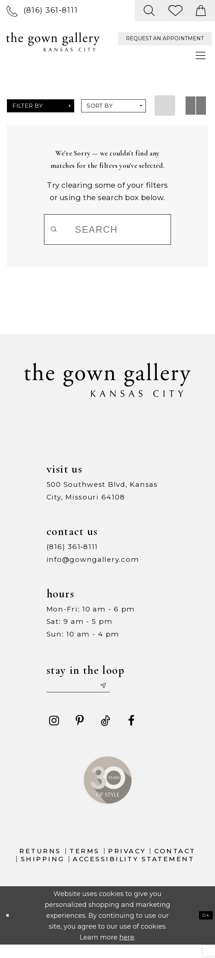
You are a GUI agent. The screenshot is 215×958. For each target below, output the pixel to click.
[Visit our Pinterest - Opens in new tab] (79, 733)
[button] (40, 106)
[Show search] (149, 10)
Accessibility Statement (133, 871)
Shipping (42, 871)
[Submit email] (135, 695)
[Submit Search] (59, 229)
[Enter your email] (97, 695)
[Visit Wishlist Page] (176, 10)
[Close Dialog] (10, 928)
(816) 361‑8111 (72, 552)
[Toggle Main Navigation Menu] (201, 55)
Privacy (127, 863)
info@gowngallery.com (93, 565)
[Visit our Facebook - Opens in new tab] (131, 733)
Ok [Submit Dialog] (202, 928)
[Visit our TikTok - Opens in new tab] (105, 733)
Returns (40, 863)
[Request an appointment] (165, 39)
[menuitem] (42, 10)
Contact (174, 863)
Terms (84, 863)
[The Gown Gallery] (53, 41)
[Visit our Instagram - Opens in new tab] (54, 733)
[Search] (107, 229)
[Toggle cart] (201, 10)
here (126, 950)
